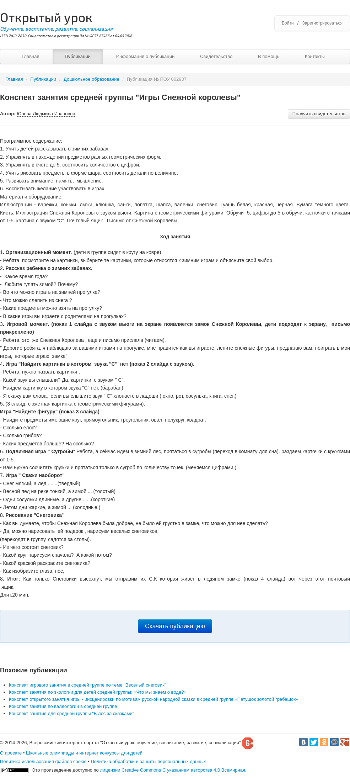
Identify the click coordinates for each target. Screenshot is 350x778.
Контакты (315, 56)
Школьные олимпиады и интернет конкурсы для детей (84, 753)
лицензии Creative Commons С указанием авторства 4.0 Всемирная (172, 770)
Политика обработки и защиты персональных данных (148, 761)
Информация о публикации (145, 56)
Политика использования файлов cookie (43, 761)
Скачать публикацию (175, 626)
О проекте (11, 753)
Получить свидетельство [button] (318, 113)
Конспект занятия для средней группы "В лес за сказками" (71, 713)
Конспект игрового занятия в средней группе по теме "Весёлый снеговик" (87, 685)
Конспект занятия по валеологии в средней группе (63, 706)
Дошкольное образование (91, 79)
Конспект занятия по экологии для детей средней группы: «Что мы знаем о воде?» (98, 692)
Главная (30, 56)
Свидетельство (216, 56)
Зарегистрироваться (322, 23)
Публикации (78, 56)
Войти (288, 23)
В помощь (268, 56)
